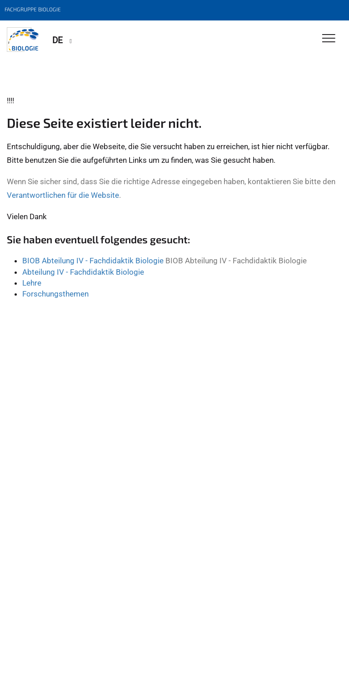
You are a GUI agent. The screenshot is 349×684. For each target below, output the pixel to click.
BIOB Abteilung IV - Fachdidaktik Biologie (93, 260)
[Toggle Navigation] (328, 39)
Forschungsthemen (55, 293)
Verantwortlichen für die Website (63, 195)
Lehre (31, 282)
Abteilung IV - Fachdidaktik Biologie (83, 272)
